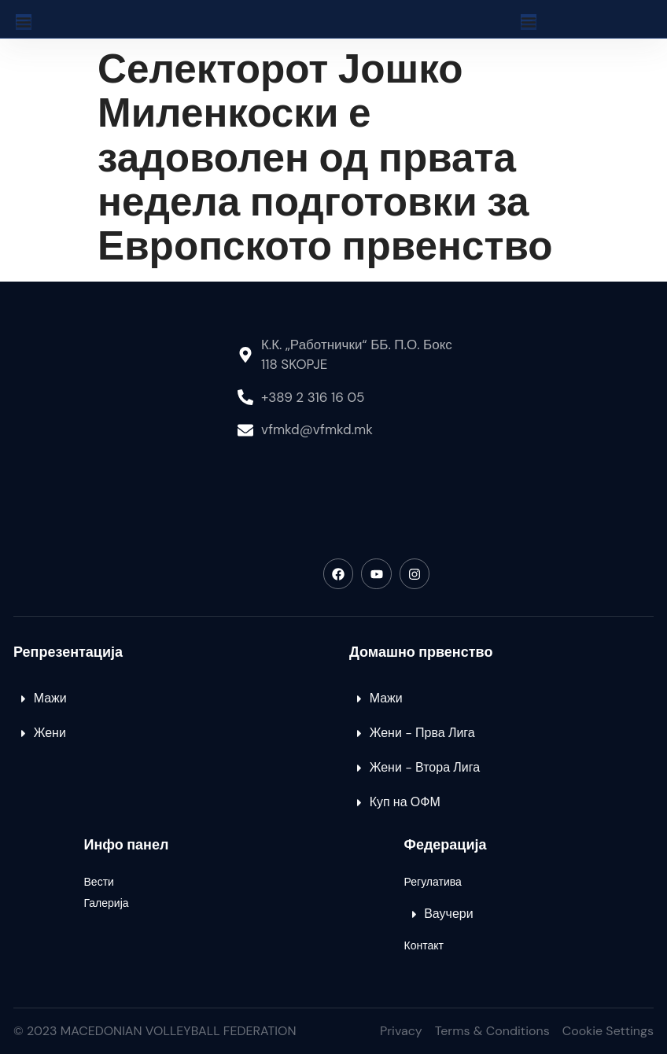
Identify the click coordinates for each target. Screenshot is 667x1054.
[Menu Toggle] (23, 22)
